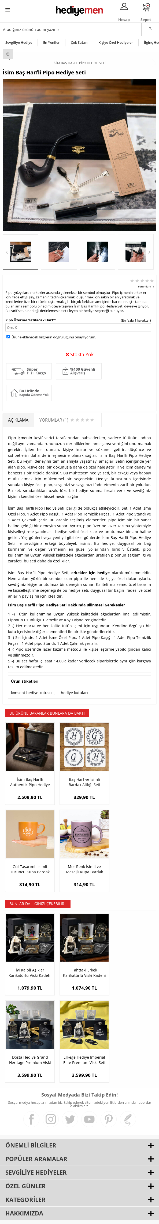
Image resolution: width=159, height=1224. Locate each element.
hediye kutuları (74, 692)
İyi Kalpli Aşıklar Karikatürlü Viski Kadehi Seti (28, 962)
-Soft (51, 1217)
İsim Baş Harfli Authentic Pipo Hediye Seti (28, 778)
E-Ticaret (63, 1217)
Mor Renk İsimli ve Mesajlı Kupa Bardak (28, 862)
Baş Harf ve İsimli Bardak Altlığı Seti (79, 778)
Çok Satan (79, 42)
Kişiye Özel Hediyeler (115, 42)
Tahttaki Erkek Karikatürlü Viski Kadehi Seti (79, 962)
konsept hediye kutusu (31, 692)
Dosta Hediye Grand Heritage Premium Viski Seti (131, 962)
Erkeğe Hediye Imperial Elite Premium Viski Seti (28, 1046)
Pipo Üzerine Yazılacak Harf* (30, 320)
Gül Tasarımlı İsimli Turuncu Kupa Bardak (130, 778)
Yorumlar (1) (146, 286)
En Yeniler (51, 42)
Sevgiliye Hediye (18, 42)
